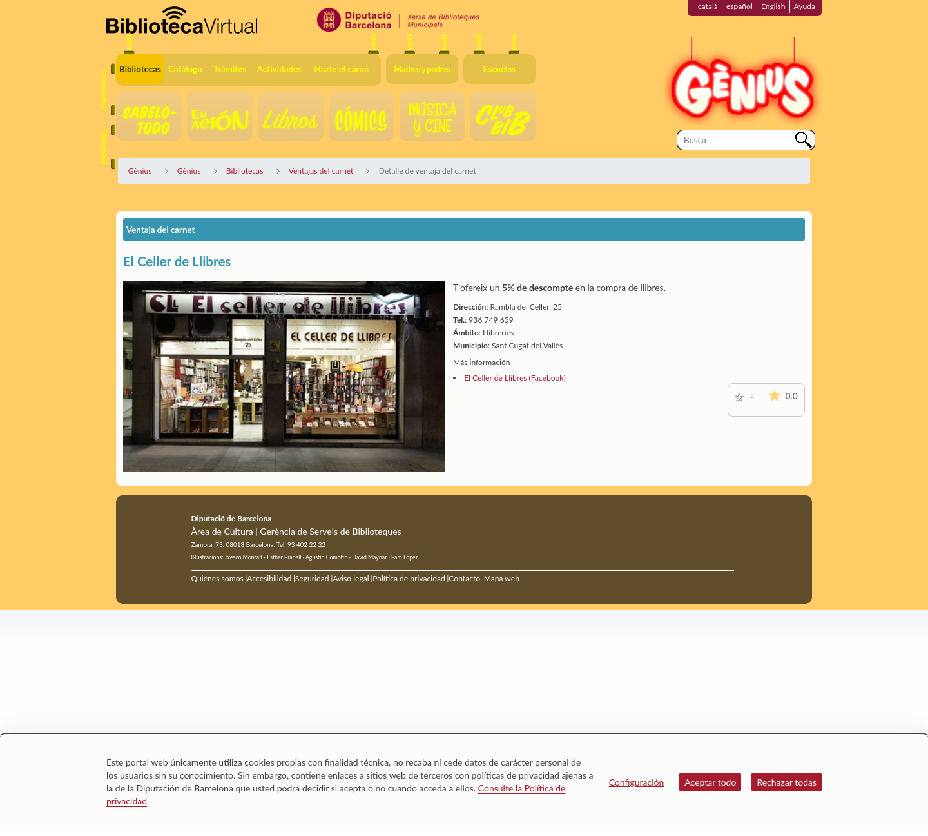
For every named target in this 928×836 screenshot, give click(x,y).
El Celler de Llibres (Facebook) (515, 378)
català (708, 6)
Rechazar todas (787, 782)
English (773, 6)
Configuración (636, 782)
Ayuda (804, 6)
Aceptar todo (710, 782)
